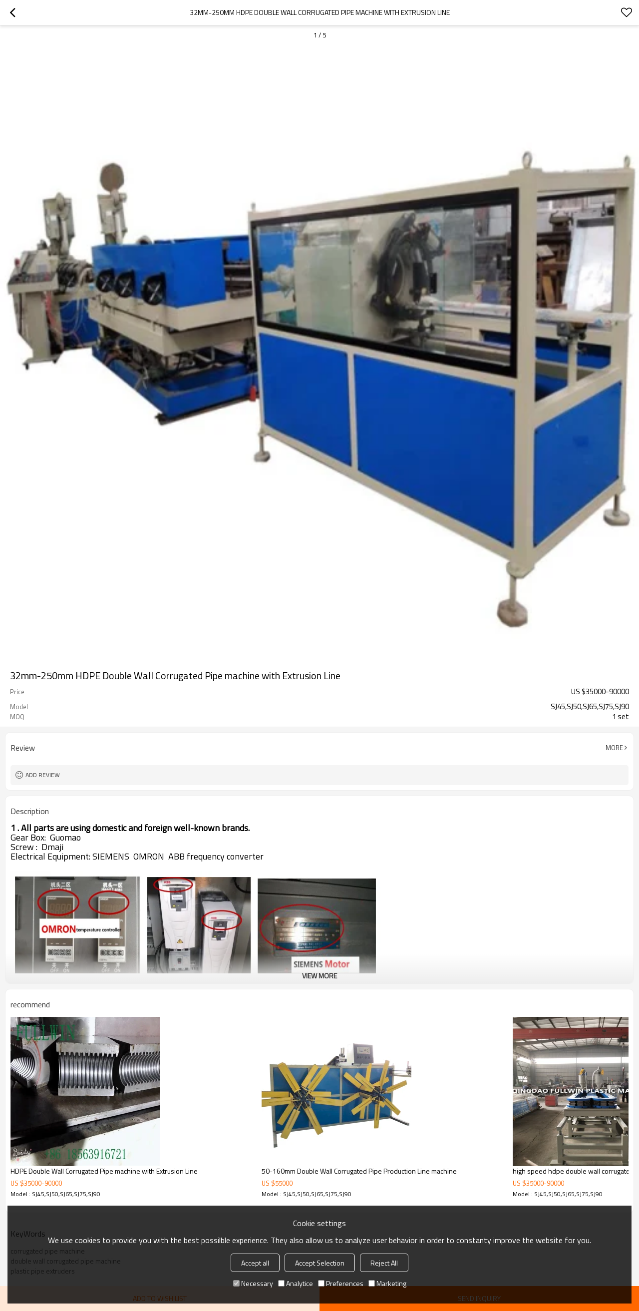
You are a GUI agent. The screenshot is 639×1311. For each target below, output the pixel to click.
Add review (42, 775)
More (614, 748)
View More (319, 975)
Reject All (384, 1263)
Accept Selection (319, 1263)
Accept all (255, 1263)
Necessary (253, 1283)
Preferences (340, 1283)
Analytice (295, 1283)
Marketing (387, 1283)
